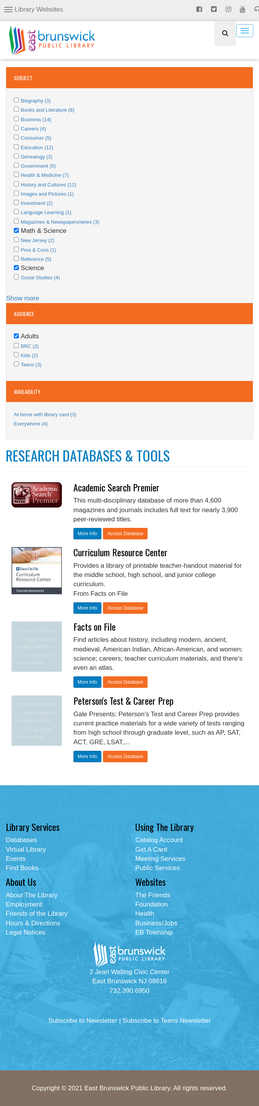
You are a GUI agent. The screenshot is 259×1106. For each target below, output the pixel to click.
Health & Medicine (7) (45, 175)
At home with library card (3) (45, 414)
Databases (21, 840)
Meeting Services (160, 858)
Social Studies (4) (40, 277)
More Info (87, 533)
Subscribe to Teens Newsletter (167, 1020)
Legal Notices (25, 932)
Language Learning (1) (46, 212)
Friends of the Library (37, 913)
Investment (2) (37, 203)
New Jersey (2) (37, 240)
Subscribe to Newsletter (83, 1020)
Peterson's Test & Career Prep (123, 700)
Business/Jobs (156, 923)
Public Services (157, 868)
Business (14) (36, 119)
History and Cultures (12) (48, 185)
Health (144, 913)
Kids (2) (29, 355)
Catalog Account (159, 840)
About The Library (32, 895)
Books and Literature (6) (47, 110)
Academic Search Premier (116, 487)
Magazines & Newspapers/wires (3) (60, 222)
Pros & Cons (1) (38, 250)
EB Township (154, 932)
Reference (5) (36, 259)
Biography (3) (36, 101)
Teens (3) (31, 365)
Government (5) (38, 166)
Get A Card (151, 849)
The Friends (152, 895)
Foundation (151, 904)
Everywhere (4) (31, 424)
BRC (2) (30, 346)
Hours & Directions (33, 923)
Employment (24, 904)
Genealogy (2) (36, 157)
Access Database (125, 533)
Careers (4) (33, 129)
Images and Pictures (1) (47, 194)
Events (16, 858)
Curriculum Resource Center (120, 552)
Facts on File (94, 626)
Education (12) (37, 147)
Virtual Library (26, 849)
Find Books (22, 868)
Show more (22, 298)
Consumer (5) (36, 138)
